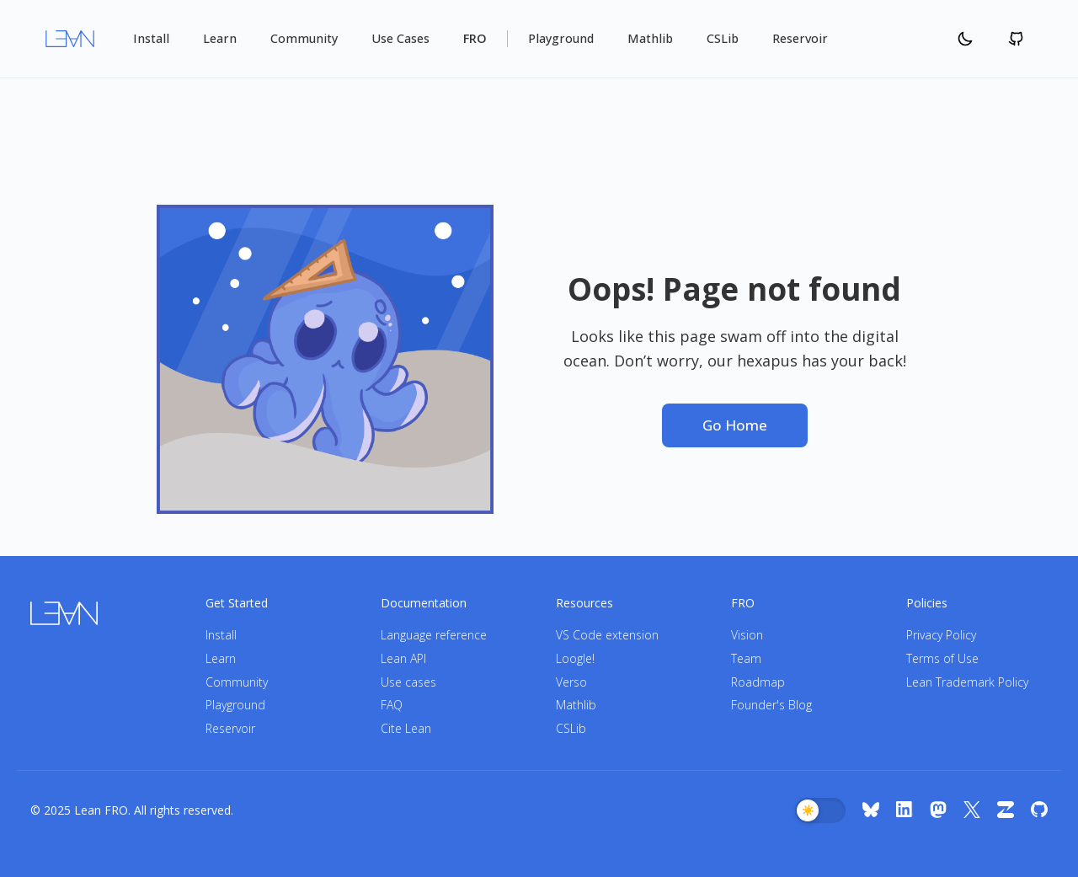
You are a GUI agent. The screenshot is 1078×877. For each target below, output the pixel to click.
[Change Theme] (965, 38)
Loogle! (575, 658)
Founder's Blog (771, 705)
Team (746, 658)
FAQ (392, 705)
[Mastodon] (938, 811)
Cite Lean (406, 728)
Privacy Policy (941, 635)
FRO (475, 38)
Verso (571, 682)
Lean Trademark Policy (967, 682)
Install (151, 38)
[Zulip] (1005, 811)
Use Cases (400, 38)
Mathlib (650, 38)
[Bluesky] (870, 811)
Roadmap (758, 682)
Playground (561, 38)
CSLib (723, 38)
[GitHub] (1039, 811)
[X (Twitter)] (971, 811)
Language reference (434, 635)
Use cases (408, 682)
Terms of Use (942, 658)
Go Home (734, 425)
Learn (220, 38)
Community (304, 38)
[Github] (1016, 38)
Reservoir (800, 38)
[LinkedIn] (904, 810)
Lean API (403, 658)
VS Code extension (607, 635)
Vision (747, 635)
